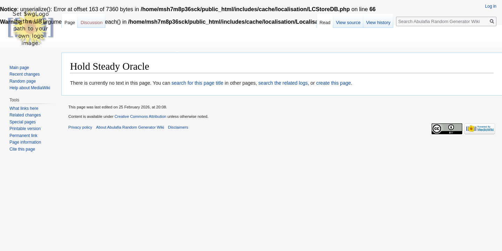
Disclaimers (178, 127)
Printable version (24, 128)
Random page (22, 81)
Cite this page (22, 149)
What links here (23, 108)
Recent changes (24, 74)
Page (69, 22)
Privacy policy (80, 127)
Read (325, 22)
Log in (490, 6)
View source (348, 22)
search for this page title (197, 83)
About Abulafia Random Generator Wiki (130, 127)
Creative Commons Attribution (140, 116)
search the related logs (283, 83)
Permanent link (23, 135)
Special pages (22, 122)
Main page (19, 67)
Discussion (91, 22)
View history (378, 22)
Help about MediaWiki (29, 87)
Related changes (25, 115)
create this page (333, 83)
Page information (25, 142)
